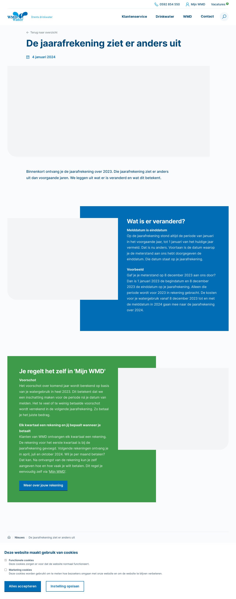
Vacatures (220, 4)
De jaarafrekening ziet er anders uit (52, 537)
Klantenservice (134, 16)
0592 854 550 (167, 4)
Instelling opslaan (65, 586)
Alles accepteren (23, 586)
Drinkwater (165, 16)
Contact (207, 16)
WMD (187, 16)
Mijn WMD (195, 4)
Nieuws (20, 537)
